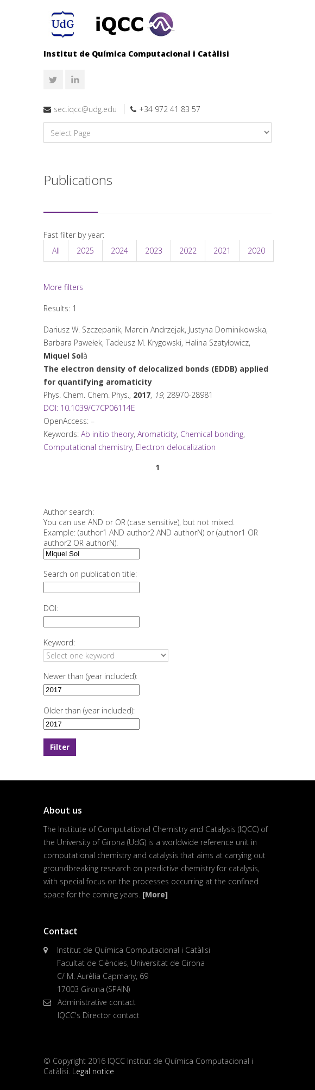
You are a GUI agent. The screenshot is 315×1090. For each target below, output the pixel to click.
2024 (119, 250)
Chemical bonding (211, 434)
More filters (63, 287)
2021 (222, 250)
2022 (188, 250)
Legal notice (93, 1071)
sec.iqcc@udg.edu (85, 109)
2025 (85, 250)
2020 (256, 250)
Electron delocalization (176, 447)
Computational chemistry (87, 447)
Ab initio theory (107, 434)
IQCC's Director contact (99, 1015)
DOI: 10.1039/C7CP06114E (89, 408)
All (56, 250)
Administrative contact (97, 1002)
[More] (155, 894)
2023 (153, 250)
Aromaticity (157, 434)
